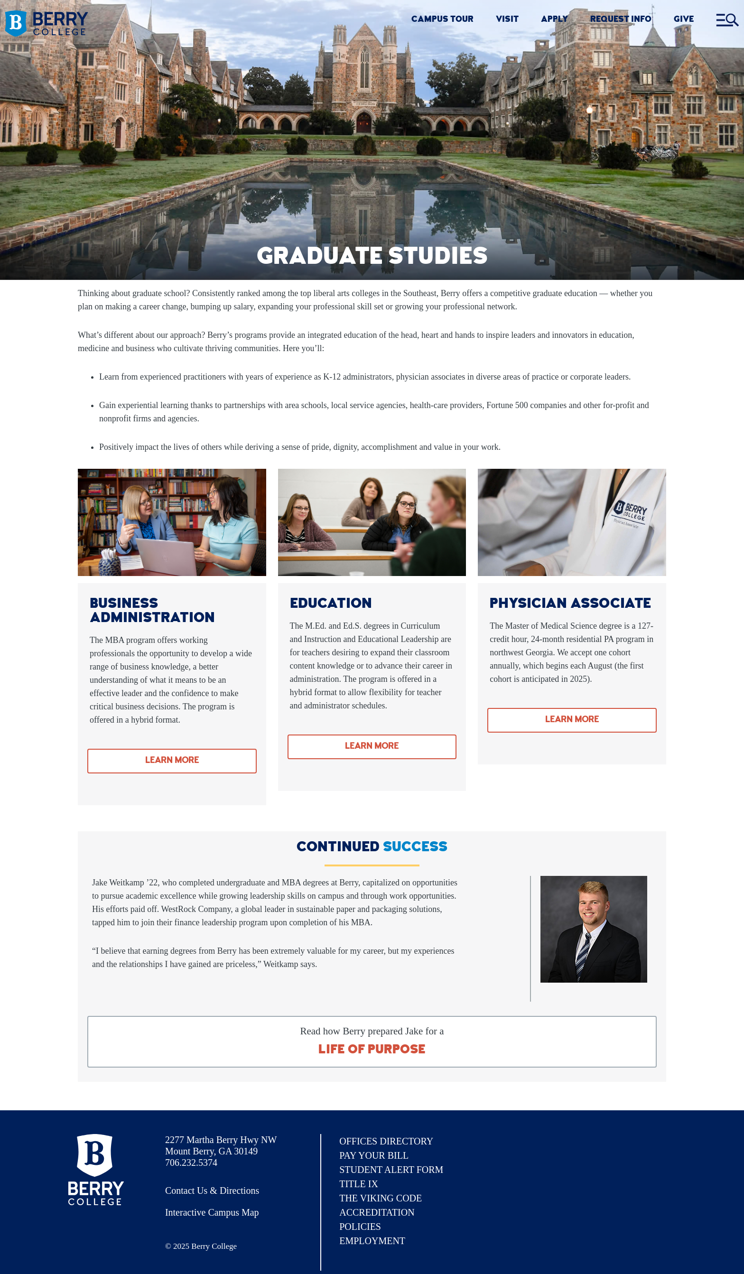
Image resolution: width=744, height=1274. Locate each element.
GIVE (684, 20)
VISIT (507, 20)
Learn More (172, 761)
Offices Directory (386, 1141)
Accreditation (376, 1212)
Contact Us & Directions (212, 1190)
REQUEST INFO (620, 20)
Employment (372, 1241)
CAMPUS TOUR (442, 20)
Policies (360, 1226)
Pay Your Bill (374, 1155)
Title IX (358, 1184)
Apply (554, 20)
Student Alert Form (391, 1169)
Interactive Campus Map (212, 1212)
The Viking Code (380, 1198)
